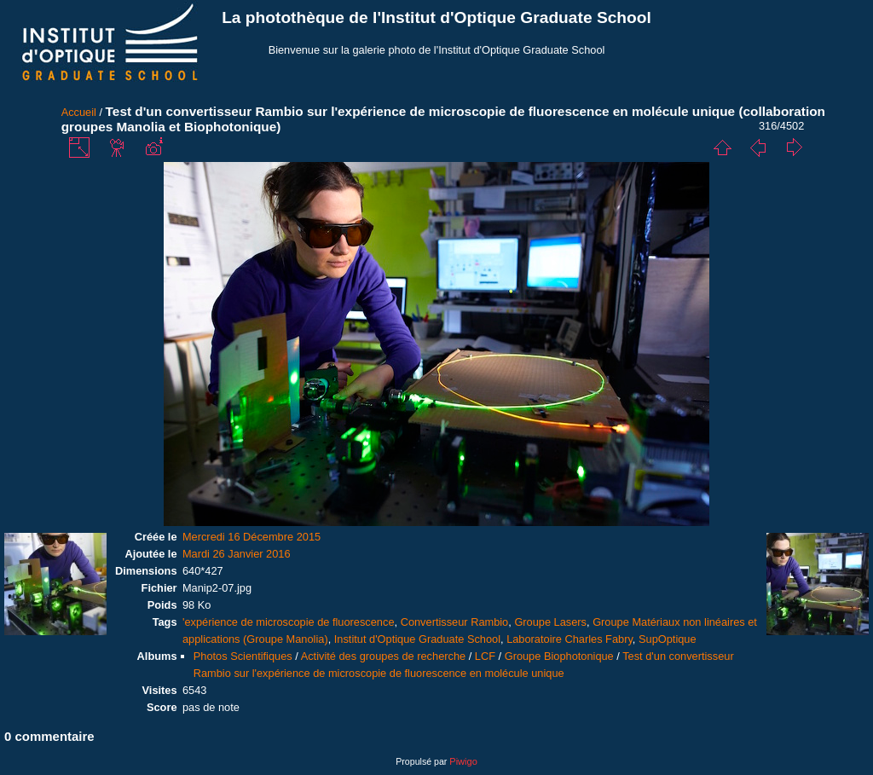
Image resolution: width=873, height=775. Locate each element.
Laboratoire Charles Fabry (569, 639)
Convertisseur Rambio (455, 622)
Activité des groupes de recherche (383, 656)
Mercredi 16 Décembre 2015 (251, 536)
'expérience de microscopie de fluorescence (288, 622)
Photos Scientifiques (243, 656)
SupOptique (668, 639)
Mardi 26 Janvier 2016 (236, 553)
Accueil (78, 112)
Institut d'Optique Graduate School (417, 639)
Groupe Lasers (550, 622)
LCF (485, 656)
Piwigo (463, 761)
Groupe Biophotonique (559, 656)
